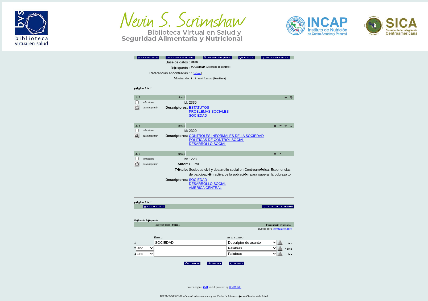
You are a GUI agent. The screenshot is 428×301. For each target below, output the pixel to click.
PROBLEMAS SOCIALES (209, 111)
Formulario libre (282, 228)
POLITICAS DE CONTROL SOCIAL (216, 140)
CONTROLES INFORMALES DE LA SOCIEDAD (226, 136)
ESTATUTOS (199, 107)
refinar (197, 73)
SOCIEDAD (198, 115)
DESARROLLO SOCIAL (207, 144)
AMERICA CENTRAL (205, 188)
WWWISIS (235, 287)
